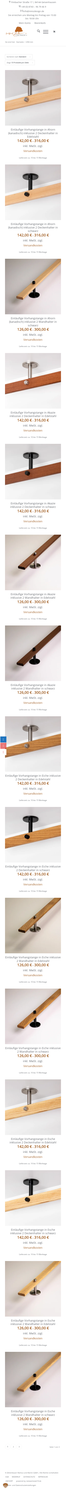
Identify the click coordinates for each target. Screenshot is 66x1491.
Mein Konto (25, 23)
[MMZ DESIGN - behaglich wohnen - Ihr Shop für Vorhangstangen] (27, 31)
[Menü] (44, 31)
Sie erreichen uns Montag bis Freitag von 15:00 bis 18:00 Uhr (32, 17)
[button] (5, 1485)
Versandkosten (32, 151)
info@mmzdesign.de (32, 11)
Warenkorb (40, 23)
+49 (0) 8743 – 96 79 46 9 (32, 6)
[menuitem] (32, 2)
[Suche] (37, 31)
